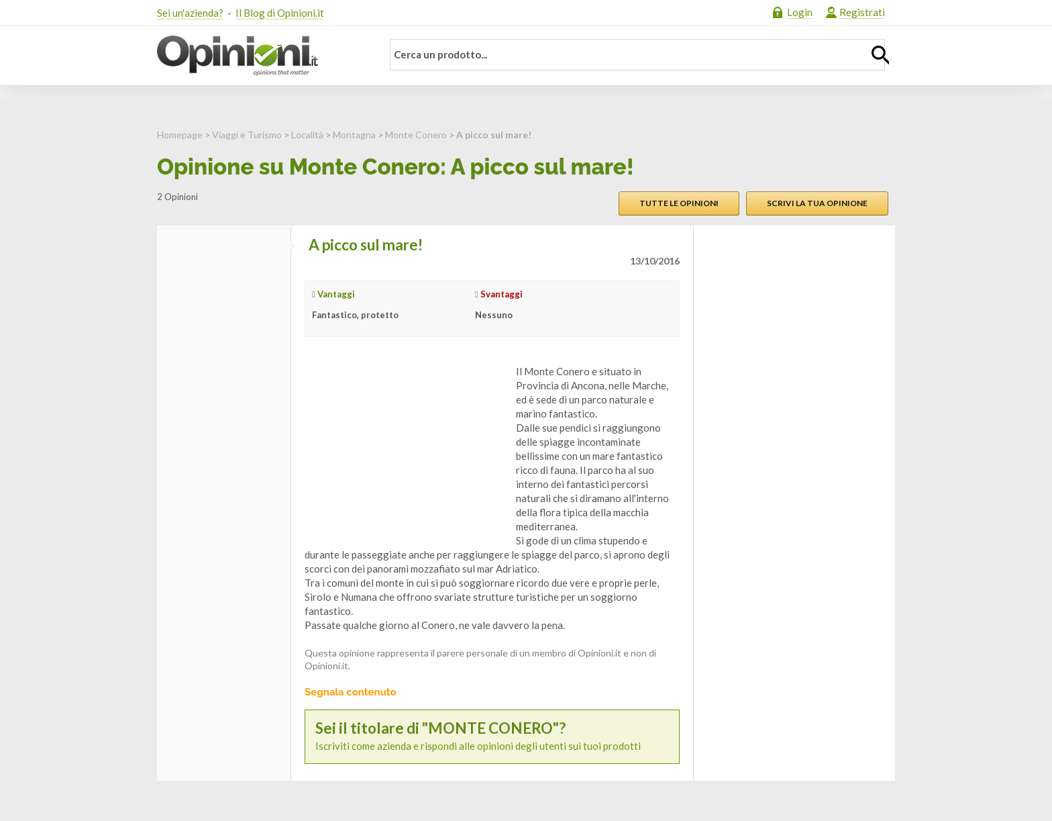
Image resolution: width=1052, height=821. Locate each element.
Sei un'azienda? (190, 13)
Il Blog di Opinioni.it (279, 13)
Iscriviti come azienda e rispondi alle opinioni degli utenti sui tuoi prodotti (492, 736)
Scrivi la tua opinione (817, 203)
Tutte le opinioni (679, 203)
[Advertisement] (405, 448)
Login (799, 12)
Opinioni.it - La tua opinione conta (261, 56)
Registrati (862, 12)
